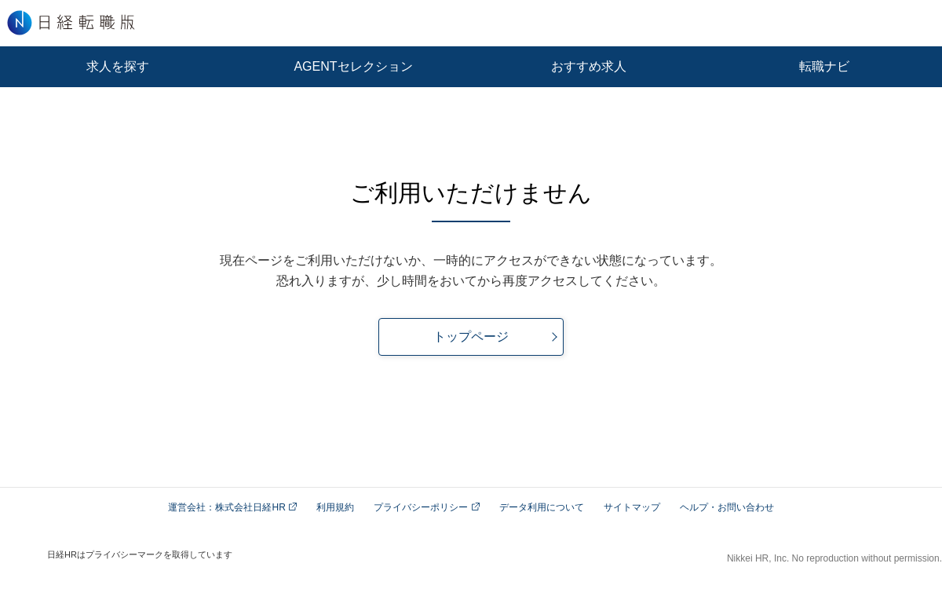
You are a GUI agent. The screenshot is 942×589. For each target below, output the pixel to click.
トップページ (471, 336)
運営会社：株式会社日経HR (232, 507)
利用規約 (335, 507)
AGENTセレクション (353, 66)
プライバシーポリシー (426, 507)
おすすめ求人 (588, 66)
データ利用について (541, 507)
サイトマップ (632, 507)
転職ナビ (824, 66)
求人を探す (117, 66)
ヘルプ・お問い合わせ (727, 507)
